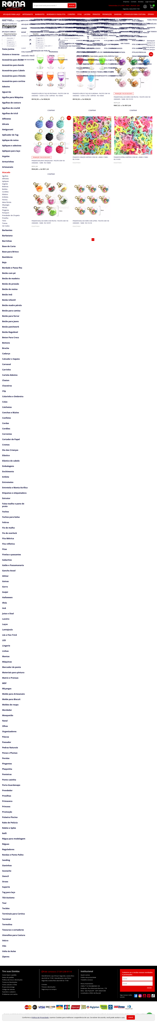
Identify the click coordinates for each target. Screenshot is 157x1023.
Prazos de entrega (8, 987)
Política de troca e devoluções (12, 980)
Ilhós (4, 602)
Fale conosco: (57, 971)
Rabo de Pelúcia (10, 822)
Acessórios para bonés (13, 65)
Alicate (5, 124)
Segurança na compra (49, 989)
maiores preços (149, 49)
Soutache (6, 870)
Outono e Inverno (10, 54)
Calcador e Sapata (11, 359)
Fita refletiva (8, 543)
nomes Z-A (151, 45)
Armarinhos (8, 161)
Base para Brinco (10, 251)
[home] (13, 5)
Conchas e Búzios (10, 412)
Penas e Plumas (9, 753)
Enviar (149, 988)
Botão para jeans (10, 321)
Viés (4, 946)
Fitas (79, 14)
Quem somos (85, 975)
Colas (4, 401)
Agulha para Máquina (12, 97)
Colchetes (7, 407)
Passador (6, 742)
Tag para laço (8, 892)
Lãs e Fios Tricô (9, 635)
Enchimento (8, 471)
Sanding (117, 14)
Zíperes (151, 14)
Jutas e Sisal (8, 613)
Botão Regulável (10, 332)
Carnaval (6, 364)
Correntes (7, 434)
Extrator (6, 498)
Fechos (5, 511)
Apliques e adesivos (11, 145)
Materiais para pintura (13, 672)
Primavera (7, 801)
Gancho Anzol (8, 570)
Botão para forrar (10, 316)
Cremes (6, 444)
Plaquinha (7, 769)
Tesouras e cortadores (13, 929)
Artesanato (27, 14)
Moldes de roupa (10, 704)
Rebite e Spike (9, 828)
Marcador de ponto (11, 667)
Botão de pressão (10, 284)
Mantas (5, 656)
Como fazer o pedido (9, 975)
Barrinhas (7, 241)
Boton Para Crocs (10, 337)
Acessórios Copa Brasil (13, 43)
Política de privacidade (88, 977)
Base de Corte (9, 246)
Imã (4, 608)
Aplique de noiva (10, 140)
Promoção (107, 14)
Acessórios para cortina (13, 81)
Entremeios (7, 482)
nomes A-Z (151, 43)
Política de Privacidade (40, 1017)
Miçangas (6, 688)
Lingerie (6, 645)
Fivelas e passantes (11, 554)
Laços (5, 624)
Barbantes (39, 14)
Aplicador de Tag (10, 134)
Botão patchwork (10, 326)
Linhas (5, 651)
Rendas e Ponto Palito (13, 854)
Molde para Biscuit (11, 699)
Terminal (6, 919)
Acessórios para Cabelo (13, 70)
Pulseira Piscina (10, 817)
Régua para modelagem (13, 838)
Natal (5, 720)
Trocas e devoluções (48, 987)
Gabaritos (7, 560)
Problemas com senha (9, 994)
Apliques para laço (11, 14)
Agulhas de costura (11, 102)
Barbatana (7, 235)
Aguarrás (6, 92)
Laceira (87, 14)
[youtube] (144, 996)
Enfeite (5, 477)
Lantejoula (7, 629)
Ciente (130, 1017)
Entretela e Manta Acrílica (15, 487)
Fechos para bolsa (11, 517)
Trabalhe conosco (87, 980)
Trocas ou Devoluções (9, 982)
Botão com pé (9, 273)
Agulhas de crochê (11, 108)
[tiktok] (153, 996)
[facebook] (135, 996)
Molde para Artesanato (13, 694)
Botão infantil (9, 300)
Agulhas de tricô (10, 113)
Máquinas (7, 661)
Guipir (5, 592)
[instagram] (140, 996)
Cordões (71, 14)
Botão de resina (9, 289)
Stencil (5, 876)
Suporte (6, 887)
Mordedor (7, 710)
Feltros (5, 522)
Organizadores (9, 731)
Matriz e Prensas (10, 677)
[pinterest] (148, 996)
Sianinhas (7, 865)
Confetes (6, 418)
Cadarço (6, 353)
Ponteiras (7, 774)
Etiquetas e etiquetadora (14, 493)
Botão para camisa (11, 310)
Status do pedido (8, 977)
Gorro (5, 586)
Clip (4, 391)
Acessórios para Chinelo (14, 76)
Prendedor (7, 790)
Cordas (5, 423)
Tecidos (5, 908)
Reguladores (8, 849)
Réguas (5, 844)
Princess (96, 14)
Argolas (5, 156)
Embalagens (8, 466)
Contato (44, 984)
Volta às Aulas (9, 951)
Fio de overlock (9, 533)
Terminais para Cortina (13, 913)
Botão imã (7, 294)
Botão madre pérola (12, 305)
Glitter (5, 576)
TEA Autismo (8, 897)
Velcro (5, 940)
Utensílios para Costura (134, 14)
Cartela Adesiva (9, 375)
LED (4, 640)
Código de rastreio (8, 989)
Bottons (6, 342)
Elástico (6, 455)
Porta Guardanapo (11, 785)
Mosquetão (7, 715)
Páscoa (5, 736)
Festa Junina (8, 49)
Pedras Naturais (10, 747)
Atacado (6, 172)
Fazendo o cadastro (9, 992)
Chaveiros (7, 385)
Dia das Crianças (10, 450)
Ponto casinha (9, 779)
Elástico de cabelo (11, 460)
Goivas (5, 581)
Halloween (7, 597)
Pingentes (7, 763)
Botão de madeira (11, 278)
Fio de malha (8, 527)
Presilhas (6, 795)
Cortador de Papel (11, 439)
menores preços (148, 47)
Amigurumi (7, 129)
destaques (151, 40)
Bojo (4, 262)
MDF (4, 683)
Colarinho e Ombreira (12, 396)
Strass (5, 881)
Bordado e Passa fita (56, 14)
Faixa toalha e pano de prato (13, 505)
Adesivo (6, 86)
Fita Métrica (8, 538)
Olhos (5, 726)
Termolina (7, 924)
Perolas (5, 758)
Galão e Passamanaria (13, 565)
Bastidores (7, 257)
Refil (4, 833)
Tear (4, 903)
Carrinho (6, 369)
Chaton (5, 380)
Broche (5, 348)
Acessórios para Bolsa (12, 59)
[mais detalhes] (51, 110)
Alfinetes (6, 118)
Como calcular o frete (9, 985)
